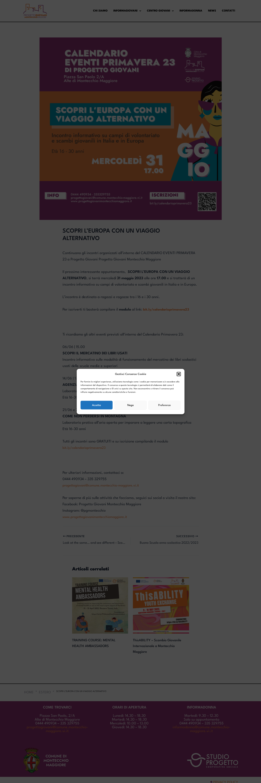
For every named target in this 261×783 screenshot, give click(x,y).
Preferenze (164, 405)
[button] (179, 374)
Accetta (96, 405)
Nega (130, 405)
